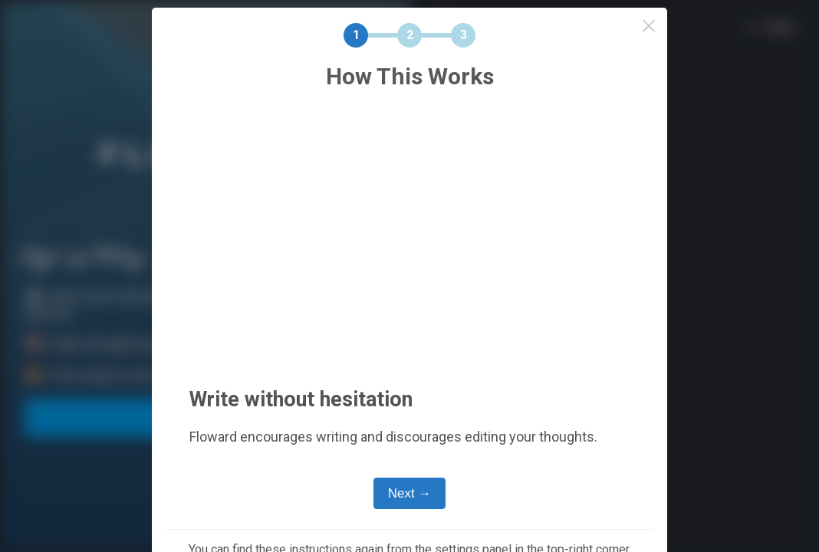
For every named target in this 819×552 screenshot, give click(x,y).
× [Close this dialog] (649, 25)
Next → (410, 493)
